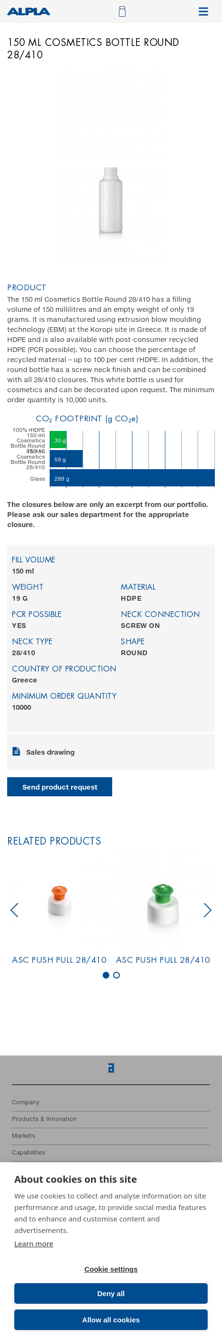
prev (14, 910)
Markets (23, 1136)
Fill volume (34, 560)
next (208, 910)
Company (25, 1103)
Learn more (33, 1243)
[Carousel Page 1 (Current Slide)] (106, 975)
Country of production (64, 669)
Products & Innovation (44, 1119)
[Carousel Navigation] (111, 910)
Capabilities (28, 1153)
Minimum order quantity (64, 697)
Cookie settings (111, 1269)
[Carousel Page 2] (116, 975)
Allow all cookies (111, 1320)
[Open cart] (121, 11)
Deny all (111, 1293)
